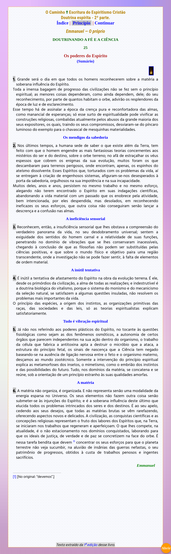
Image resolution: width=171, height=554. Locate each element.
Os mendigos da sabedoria (85, 137)
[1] (14, 476)
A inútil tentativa (85, 270)
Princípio (81, 22)
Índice (62, 22)
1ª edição (90, 544)
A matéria (85, 382)
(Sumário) (85, 61)
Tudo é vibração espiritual (85, 321)
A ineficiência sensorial (85, 219)
